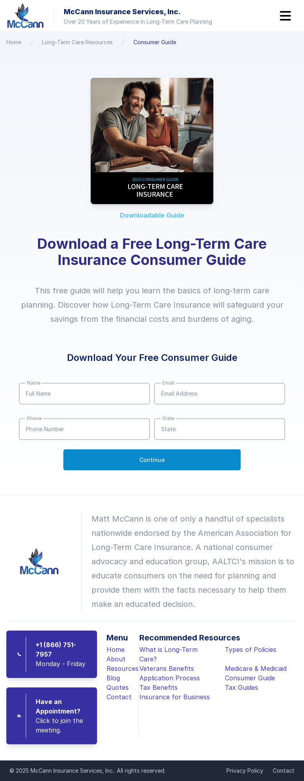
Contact (118, 697)
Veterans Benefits (166, 668)
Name (33, 383)
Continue (152, 459)
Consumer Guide (154, 42)
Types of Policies (250, 649)
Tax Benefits (158, 687)
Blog (113, 678)
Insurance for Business (174, 697)
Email (168, 383)
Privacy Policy (244, 770)
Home (13, 42)
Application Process (169, 678)
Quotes (117, 687)
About (115, 659)
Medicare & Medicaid (256, 668)
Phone (34, 418)
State (168, 418)
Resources (122, 668)
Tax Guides (241, 687)
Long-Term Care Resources (77, 42)
